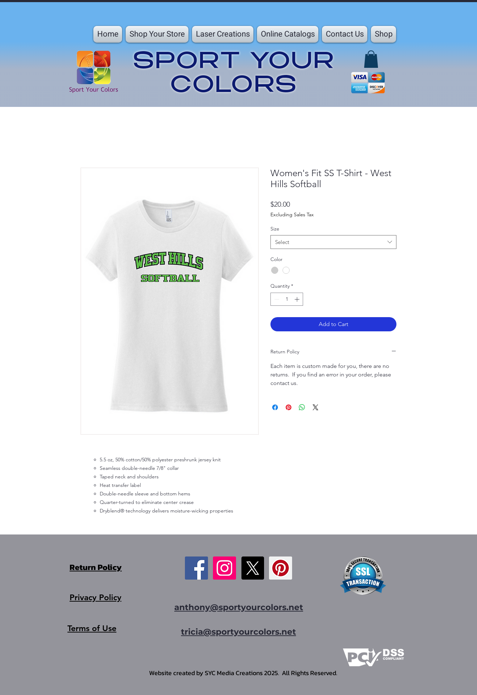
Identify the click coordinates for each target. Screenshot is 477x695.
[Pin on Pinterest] (288, 407)
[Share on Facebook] (275, 407)
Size (274, 229)
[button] (157, 34)
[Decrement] (276, 299)
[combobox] (333, 242)
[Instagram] (224, 568)
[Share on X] (315, 407)
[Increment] (297, 299)
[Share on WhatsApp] (302, 407)
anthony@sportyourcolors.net (238, 607)
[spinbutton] (286, 299)
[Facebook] (196, 568)
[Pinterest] (280, 568)
